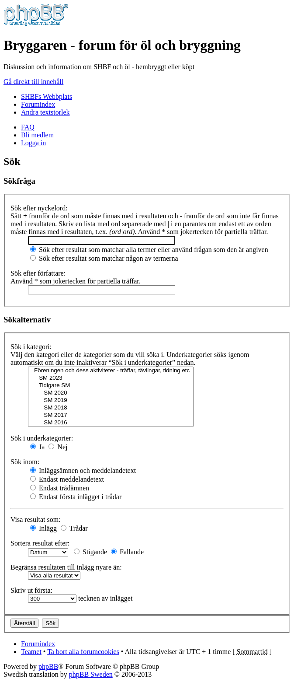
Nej (57, 447)
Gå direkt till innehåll (33, 81)
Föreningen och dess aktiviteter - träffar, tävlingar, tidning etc (110, 370)
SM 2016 (110, 423)
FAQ (28, 127)
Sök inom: (24, 461)
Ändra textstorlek (45, 112)
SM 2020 (110, 393)
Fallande (127, 552)
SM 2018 (110, 408)
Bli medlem (37, 135)
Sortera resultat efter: (39, 543)
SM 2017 (110, 415)
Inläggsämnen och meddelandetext (83, 470)
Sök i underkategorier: (41, 438)
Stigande (90, 552)
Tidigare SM (110, 385)
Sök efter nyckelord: (39, 208)
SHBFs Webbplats (46, 96)
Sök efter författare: (38, 273)
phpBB (48, 666)
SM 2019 (110, 400)
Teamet (31, 651)
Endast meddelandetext (67, 479)
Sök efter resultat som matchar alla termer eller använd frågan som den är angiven (149, 249)
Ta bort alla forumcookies (83, 651)
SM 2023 (110, 378)
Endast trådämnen (59, 488)
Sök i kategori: (31, 346)
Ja (37, 447)
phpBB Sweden (91, 674)
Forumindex (38, 104)
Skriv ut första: (31, 590)
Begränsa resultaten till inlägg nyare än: (66, 567)
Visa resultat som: (35, 519)
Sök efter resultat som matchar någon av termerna (104, 258)
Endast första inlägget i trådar (75, 496)
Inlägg (43, 528)
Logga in (33, 143)
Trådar (74, 528)
